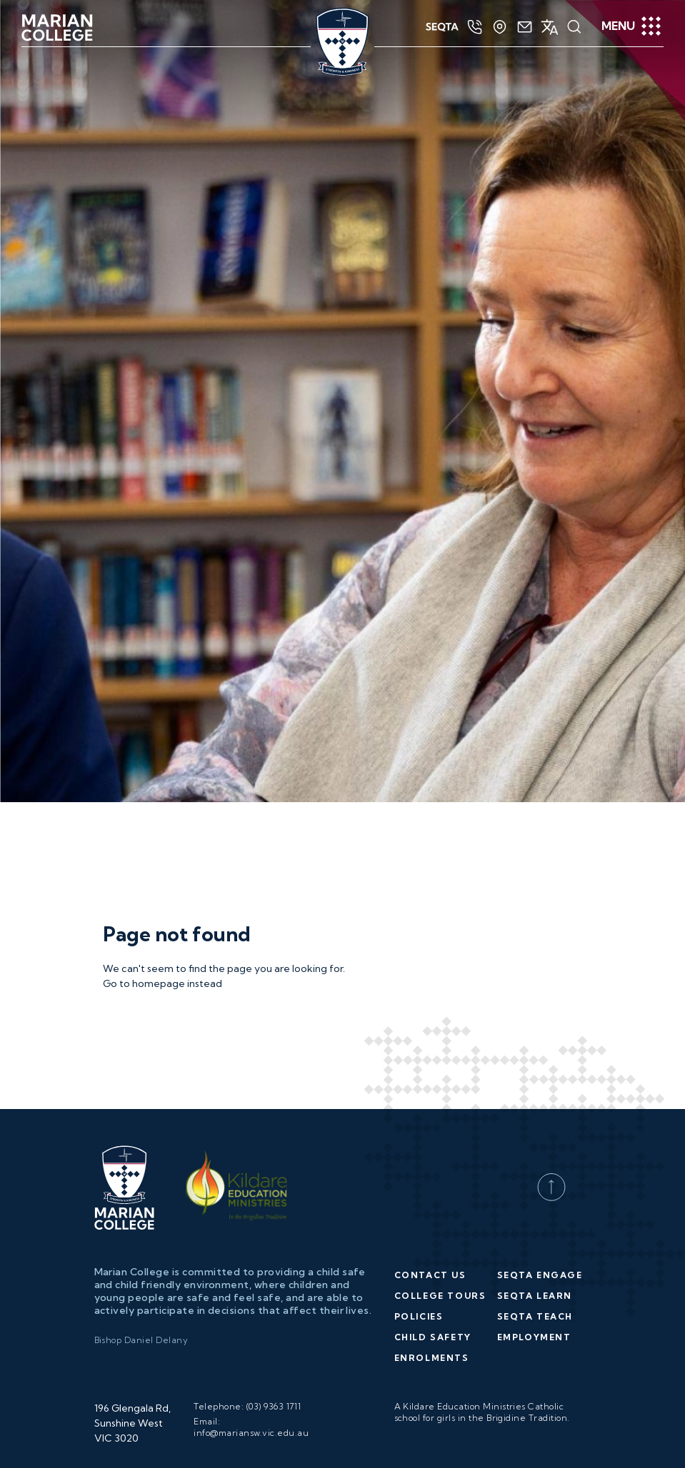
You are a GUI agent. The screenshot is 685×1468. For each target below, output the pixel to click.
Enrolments (431, 1158)
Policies (419, 1117)
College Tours (440, 1096)
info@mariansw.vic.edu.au (251, 1233)
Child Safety (432, 1138)
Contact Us (430, 1075)
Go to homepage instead (162, 784)
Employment (534, 1138)
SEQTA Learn (535, 1096)
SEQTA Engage (540, 1075)
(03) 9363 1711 (273, 1207)
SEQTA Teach (535, 1117)
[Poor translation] (39, 1447)
